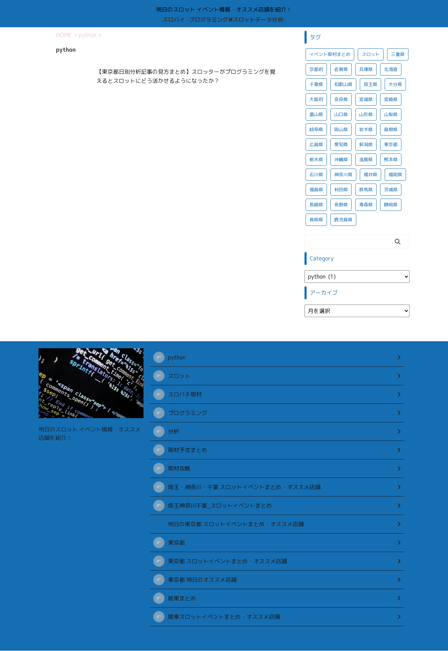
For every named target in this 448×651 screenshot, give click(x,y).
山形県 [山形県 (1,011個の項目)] (366, 114)
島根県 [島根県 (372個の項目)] (391, 129)
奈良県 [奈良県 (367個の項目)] (341, 99)
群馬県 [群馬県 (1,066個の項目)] (366, 189)
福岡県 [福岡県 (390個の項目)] (395, 174)
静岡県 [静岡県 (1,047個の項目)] (391, 204)
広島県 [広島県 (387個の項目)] (316, 144)
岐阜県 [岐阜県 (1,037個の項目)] (316, 129)
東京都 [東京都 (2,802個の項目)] (391, 144)
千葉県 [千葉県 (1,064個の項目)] (316, 84)
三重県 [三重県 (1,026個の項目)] (398, 54)
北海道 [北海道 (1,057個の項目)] (391, 69)
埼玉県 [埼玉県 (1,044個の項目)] (370, 84)
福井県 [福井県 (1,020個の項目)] (370, 174)
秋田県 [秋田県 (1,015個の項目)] (341, 189)
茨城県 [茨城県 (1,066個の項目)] (391, 189)
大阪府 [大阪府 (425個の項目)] (316, 99)
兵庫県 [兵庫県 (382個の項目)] (366, 69)
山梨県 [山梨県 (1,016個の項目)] (391, 114)
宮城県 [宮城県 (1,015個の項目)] (366, 99)
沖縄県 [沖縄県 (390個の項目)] (341, 159)
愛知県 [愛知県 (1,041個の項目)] (341, 144)
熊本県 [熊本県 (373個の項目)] (391, 159)
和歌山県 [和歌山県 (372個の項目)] (343, 84)
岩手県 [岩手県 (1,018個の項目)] (366, 129)
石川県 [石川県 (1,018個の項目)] (316, 174)
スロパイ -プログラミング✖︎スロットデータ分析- (224, 19)
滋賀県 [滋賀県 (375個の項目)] (366, 159)
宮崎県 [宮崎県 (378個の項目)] (391, 99)
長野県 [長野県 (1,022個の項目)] (341, 204)
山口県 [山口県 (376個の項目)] (341, 114)
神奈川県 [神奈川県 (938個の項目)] (343, 174)
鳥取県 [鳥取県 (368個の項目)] (316, 219)
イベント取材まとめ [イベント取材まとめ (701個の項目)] (329, 54)
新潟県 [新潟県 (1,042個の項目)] (366, 144)
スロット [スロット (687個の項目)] (371, 54)
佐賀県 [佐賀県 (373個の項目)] (341, 69)
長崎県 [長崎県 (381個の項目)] (316, 204)
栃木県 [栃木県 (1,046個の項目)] (316, 159)
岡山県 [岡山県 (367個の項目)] (341, 129)
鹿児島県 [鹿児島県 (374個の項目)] (343, 219)
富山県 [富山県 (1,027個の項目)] (316, 114)
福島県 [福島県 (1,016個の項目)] (316, 189)
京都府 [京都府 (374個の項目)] (316, 69)
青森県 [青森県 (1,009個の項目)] (366, 204)
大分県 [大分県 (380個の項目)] (395, 84)
